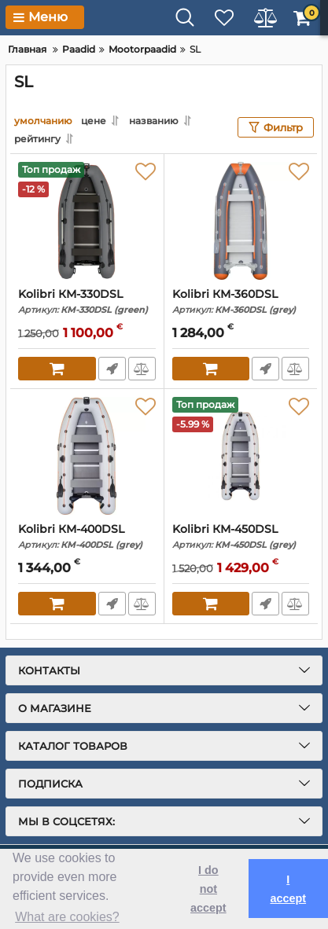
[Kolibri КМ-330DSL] (87, 221)
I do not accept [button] (208, 889)
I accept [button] (288, 889)
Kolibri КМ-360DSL (241, 301)
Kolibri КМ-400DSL (87, 536)
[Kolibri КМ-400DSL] (87, 456)
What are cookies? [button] (67, 916)
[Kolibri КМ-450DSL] (241, 456)
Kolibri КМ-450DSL (241, 536)
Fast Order (112, 368)
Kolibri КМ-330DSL (87, 301)
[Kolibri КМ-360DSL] (241, 221)
